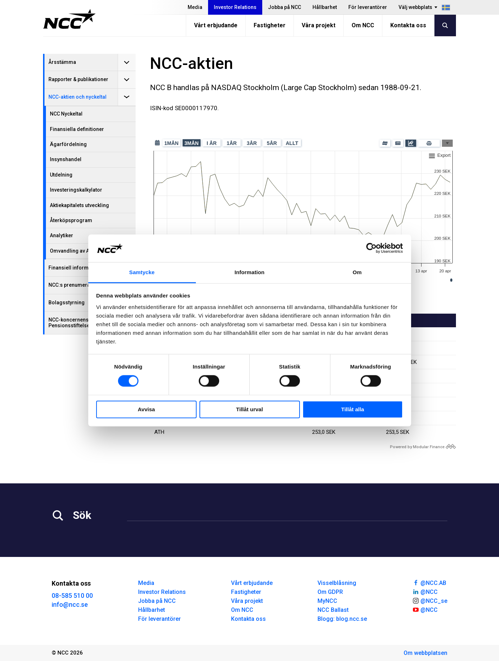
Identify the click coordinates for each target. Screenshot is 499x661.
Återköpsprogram (71, 220)
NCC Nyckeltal (66, 114)
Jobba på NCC (284, 7)
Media (195, 7)
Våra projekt (318, 25)
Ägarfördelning (68, 144)
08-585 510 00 (72, 595)
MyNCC (327, 600)
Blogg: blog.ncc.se (342, 618)
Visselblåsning (336, 583)
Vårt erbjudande (215, 25)
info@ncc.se (70, 604)
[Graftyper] (447, 143)
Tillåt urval (249, 409)
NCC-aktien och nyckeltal (77, 97)
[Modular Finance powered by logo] (423, 446)
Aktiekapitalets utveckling (79, 205)
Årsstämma (62, 62)
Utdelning (61, 175)
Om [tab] (357, 272)
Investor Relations (235, 7)
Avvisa (146, 409)
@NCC (425, 591)
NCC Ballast (333, 609)
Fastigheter (270, 25)
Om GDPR (330, 592)
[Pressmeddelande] (397, 143)
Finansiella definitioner (77, 129)
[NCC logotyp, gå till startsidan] (69, 19)
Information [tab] (250, 272)
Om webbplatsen (425, 653)
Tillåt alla (352, 409)
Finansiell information (74, 268)
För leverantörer (367, 7)
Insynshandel (65, 159)
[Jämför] (429, 143)
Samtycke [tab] (142, 272)
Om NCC (363, 25)
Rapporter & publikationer (78, 79)
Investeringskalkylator (76, 190)
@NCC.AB (429, 582)
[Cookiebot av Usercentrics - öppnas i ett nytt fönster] (371, 248)
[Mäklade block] (385, 143)
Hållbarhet (324, 7)
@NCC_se (429, 600)
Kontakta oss (408, 25)
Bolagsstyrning (66, 302)
